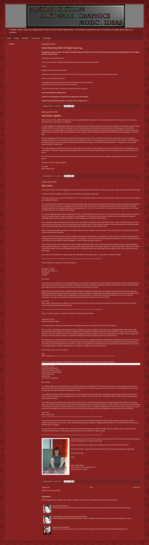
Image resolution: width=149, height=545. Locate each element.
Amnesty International (114, 244)
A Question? (46, 496)
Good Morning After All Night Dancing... (63, 48)
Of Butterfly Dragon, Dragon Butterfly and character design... (70, 516)
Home (9, 38)
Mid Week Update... (52, 115)
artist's (72, 156)
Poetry (16, 38)
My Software (36, 38)
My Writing (47, 38)
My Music (25, 38)
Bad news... (48, 185)
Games (46, 148)
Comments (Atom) (55, 490)
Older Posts (136, 487)
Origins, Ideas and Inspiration (60, 527)
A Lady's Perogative (59, 162)
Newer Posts (46, 487)
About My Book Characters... (60, 506)
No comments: (58, 106)
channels (86, 156)
